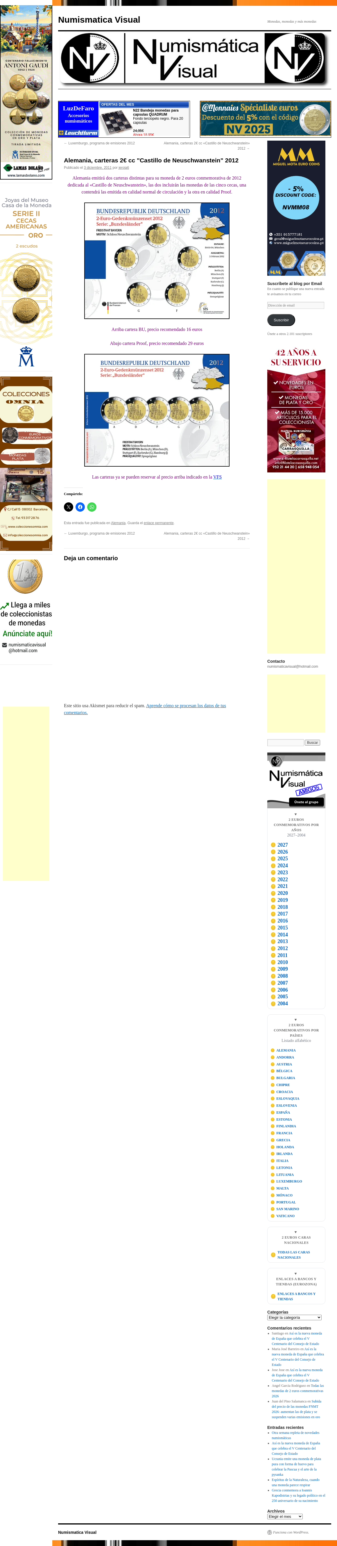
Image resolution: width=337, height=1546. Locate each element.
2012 (279, 948)
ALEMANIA (283, 1050)
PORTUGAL (283, 1202)
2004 (279, 1003)
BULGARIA (282, 1078)
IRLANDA (281, 1153)
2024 (279, 865)
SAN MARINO (284, 1209)
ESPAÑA (280, 1112)
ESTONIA (281, 1119)
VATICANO (282, 1216)
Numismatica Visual (99, 19)
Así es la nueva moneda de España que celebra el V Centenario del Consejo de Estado (297, 1338)
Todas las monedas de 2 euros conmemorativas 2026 (298, 1391)
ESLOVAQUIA (285, 1098)
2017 (279, 914)
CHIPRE (280, 1085)
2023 (279, 872)
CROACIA (281, 1091)
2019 (279, 900)
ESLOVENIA (283, 1105)
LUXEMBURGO (286, 1181)
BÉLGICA (281, 1071)
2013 (279, 941)
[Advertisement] (26, 794)
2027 (279, 845)
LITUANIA (282, 1174)
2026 (279, 852)
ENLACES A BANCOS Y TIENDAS (293, 1296)
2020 (279, 893)
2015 (279, 928)
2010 (279, 962)
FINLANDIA (283, 1126)
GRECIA (280, 1140)
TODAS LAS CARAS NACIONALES (290, 1255)
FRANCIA (281, 1133)
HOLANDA (282, 1147)
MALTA (279, 1188)
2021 (279, 886)
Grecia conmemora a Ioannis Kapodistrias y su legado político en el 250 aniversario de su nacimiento (298, 1495)
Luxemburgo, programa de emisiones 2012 (99, 143)
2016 (279, 921)
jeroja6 (124, 168)
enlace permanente (159, 523)
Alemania (118, 523)
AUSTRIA (281, 1064)
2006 (279, 990)
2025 (279, 858)
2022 (279, 879)
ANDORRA (282, 1057)
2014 (279, 935)
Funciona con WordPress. (291, 1532)
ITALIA (279, 1160)
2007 (279, 983)
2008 (279, 976)
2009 (279, 969)
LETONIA (281, 1167)
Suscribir (281, 320)
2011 (279, 955)
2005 (279, 996)
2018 (279, 907)
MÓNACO (281, 1195)
